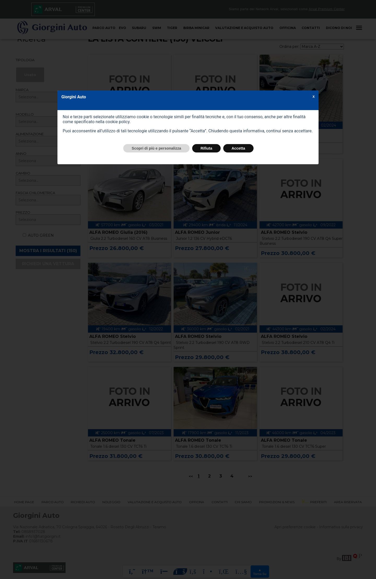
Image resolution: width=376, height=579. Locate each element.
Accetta (238, 148)
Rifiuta (206, 148)
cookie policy (117, 121)
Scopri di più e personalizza (156, 148)
